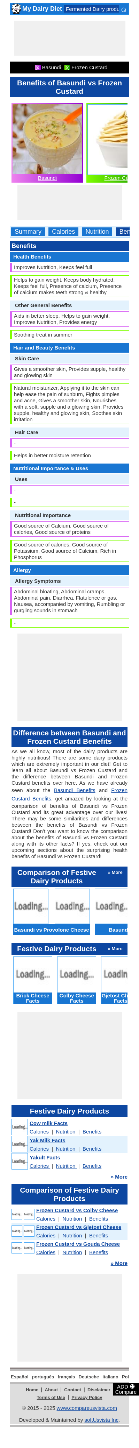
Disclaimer (98, 1389)
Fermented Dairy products (96, 9)
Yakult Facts (45, 1157)
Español (20, 1376)
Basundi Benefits (74, 790)
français (66, 1376)
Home (32, 1389)
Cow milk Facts (49, 1123)
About (51, 1389)
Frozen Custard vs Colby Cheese (77, 1210)
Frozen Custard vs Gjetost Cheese (78, 1227)
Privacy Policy (86, 1397)
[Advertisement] (69, 38)
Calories (63, 231)
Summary (28, 231)
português (43, 1376)
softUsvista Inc (101, 1420)
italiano (110, 1376)
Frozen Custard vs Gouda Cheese (78, 1244)
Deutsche (89, 1376)
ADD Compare (126, 1389)
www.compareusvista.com (87, 1408)
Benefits (92, 1132)
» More (119, 1177)
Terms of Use (51, 1397)
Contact (72, 1389)
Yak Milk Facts (47, 1140)
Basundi (47, 178)
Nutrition (97, 231)
